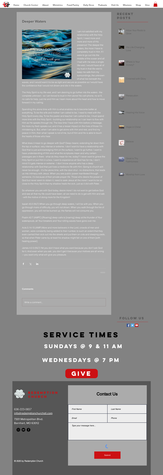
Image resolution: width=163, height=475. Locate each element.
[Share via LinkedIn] (37, 264)
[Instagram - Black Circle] (18, 430)
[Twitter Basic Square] (132, 325)
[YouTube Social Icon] (136, 325)
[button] (127, 5)
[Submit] (107, 455)
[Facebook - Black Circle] (28, 430)
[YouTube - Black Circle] (23, 430)
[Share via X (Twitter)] (30, 264)
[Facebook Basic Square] (128, 325)
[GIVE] (81, 373)
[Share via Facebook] (23, 264)
